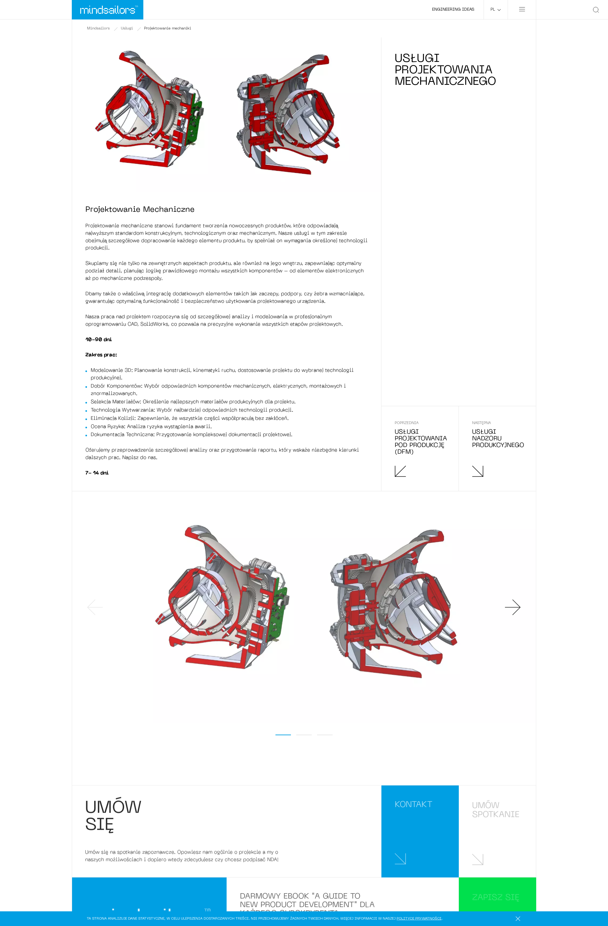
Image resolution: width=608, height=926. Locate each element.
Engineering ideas (453, 9)
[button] (283, 735)
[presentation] (95, 607)
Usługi (127, 29)
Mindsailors (98, 29)
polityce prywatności (419, 918)
